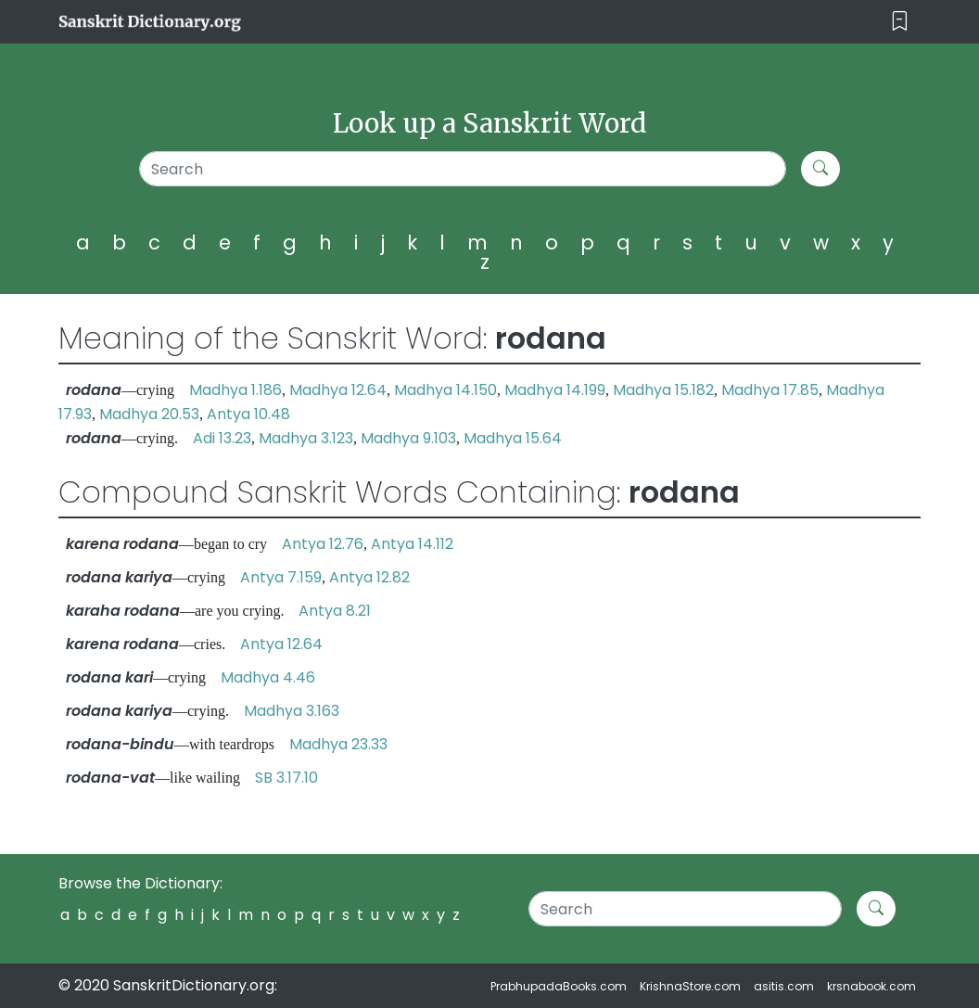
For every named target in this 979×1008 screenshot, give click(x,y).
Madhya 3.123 (306, 438)
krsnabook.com (871, 986)
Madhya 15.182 (663, 390)
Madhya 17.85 (770, 390)
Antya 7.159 (281, 577)
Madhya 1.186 (235, 390)
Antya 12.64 (281, 644)
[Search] (462, 168)
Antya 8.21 (335, 610)
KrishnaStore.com (690, 986)
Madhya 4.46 (268, 677)
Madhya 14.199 (554, 390)
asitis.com (784, 986)
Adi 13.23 (222, 438)
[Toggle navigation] (900, 21)
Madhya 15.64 (513, 438)
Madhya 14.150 (445, 390)
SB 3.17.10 (286, 777)
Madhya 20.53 (149, 414)
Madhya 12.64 (338, 390)
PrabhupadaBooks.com (558, 986)
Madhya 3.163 (291, 710)
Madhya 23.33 (338, 744)
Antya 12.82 (369, 577)
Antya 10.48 (248, 414)
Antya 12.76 (322, 544)
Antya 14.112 (412, 544)
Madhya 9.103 (408, 438)
